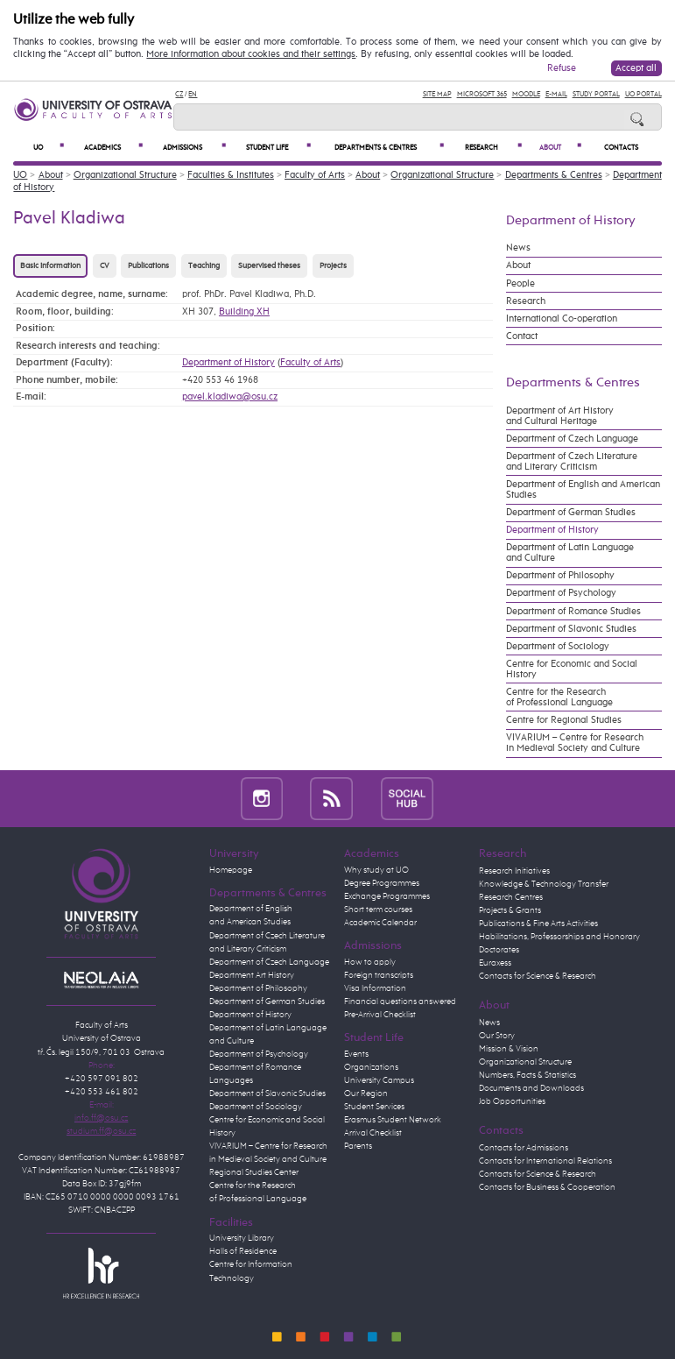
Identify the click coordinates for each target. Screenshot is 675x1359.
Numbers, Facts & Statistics (527, 1075)
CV (104, 266)
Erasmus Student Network (392, 1119)
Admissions (194, 147)
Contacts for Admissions (523, 1147)
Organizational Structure (125, 175)
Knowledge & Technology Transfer (543, 884)
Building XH (244, 312)
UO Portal (643, 94)
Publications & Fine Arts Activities (538, 923)
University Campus (379, 1080)
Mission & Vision (508, 1048)
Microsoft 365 (482, 94)
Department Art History (251, 975)
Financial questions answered (400, 1001)
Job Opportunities (512, 1101)
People (520, 284)
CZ (179, 94)
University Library (241, 1238)
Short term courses (378, 909)
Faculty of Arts (315, 175)
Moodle (526, 94)
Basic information (50, 266)
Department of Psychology (561, 593)
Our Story (497, 1035)
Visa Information (375, 988)
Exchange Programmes (387, 896)
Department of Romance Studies (573, 611)
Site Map (437, 94)
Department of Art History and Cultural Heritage (560, 416)
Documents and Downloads (531, 1088)
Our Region (366, 1093)
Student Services (374, 1106)
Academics (114, 147)
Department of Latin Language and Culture (570, 553)
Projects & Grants (510, 910)
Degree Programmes (381, 883)
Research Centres (511, 897)
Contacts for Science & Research (537, 976)
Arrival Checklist (373, 1133)
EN (192, 94)
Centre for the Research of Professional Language (559, 697)
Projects (333, 266)
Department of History (228, 362)
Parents (358, 1146)
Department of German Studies (571, 512)
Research (493, 147)
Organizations (371, 1067)
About (560, 147)
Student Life (278, 147)
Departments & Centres (389, 147)
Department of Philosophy (560, 575)
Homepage (230, 870)
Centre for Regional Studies (564, 720)
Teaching (204, 266)
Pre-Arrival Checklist (380, 1014)
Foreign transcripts (378, 975)
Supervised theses (269, 266)
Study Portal (596, 94)
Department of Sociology (557, 646)
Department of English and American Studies (583, 489)
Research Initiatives (514, 871)
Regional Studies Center (254, 1172)
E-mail (556, 94)
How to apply (370, 962)
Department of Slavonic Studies (571, 629)
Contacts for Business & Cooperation (547, 1187)
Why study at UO (376, 870)
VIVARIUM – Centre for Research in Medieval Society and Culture (574, 743)
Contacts (621, 148)
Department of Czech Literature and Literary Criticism (571, 461)
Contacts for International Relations (545, 1161)
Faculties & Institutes (230, 175)
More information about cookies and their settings (250, 54)
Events (356, 1054)
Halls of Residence (243, 1251)
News (518, 248)
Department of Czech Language (572, 439)
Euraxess (495, 963)
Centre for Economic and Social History (571, 669)
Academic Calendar (380, 922)
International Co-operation (561, 319)
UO (48, 147)
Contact (522, 336)
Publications (148, 266)
